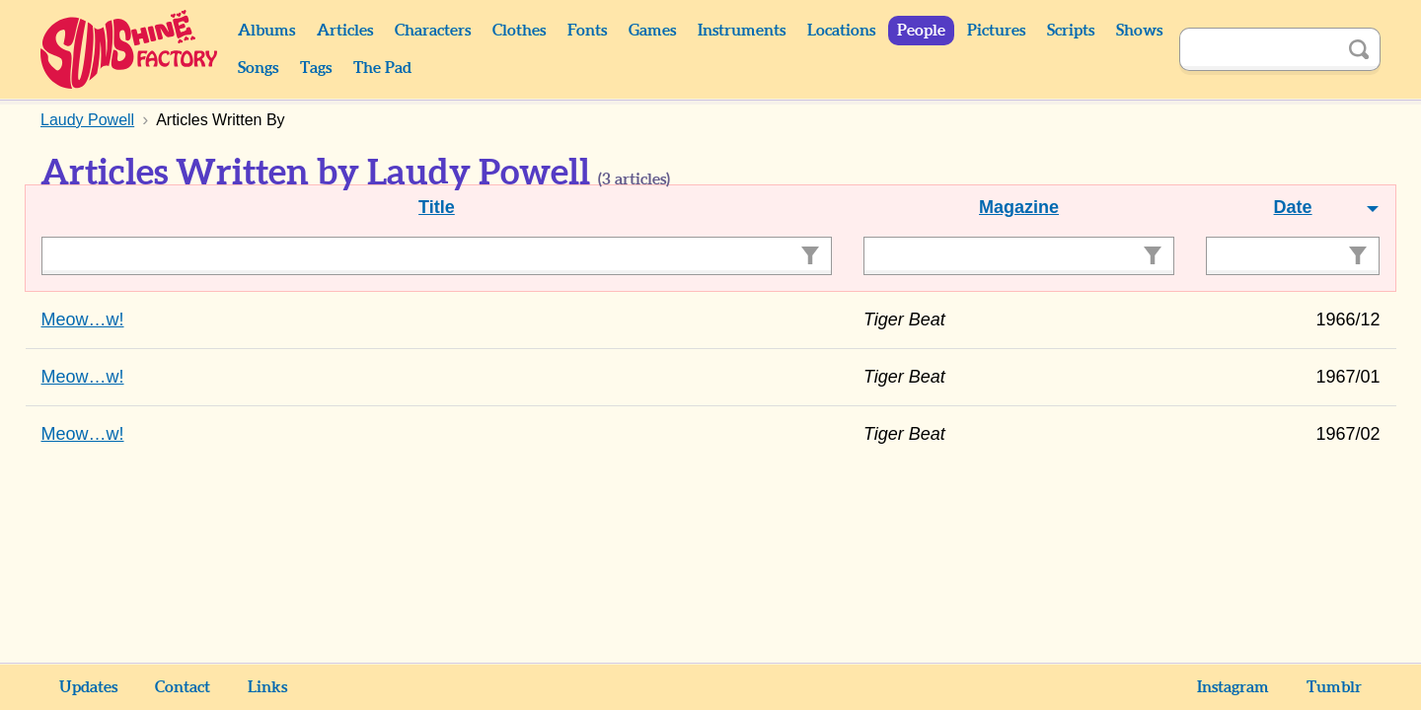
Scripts (1070, 30)
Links (267, 687)
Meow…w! (82, 319)
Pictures (996, 30)
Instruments (741, 30)
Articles (345, 30)
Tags (316, 68)
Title (436, 207)
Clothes (519, 30)
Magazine (1019, 207)
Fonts (587, 30)
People (921, 30)
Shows (1139, 30)
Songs (258, 68)
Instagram (1233, 687)
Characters (433, 30)
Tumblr (1334, 687)
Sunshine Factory (129, 49)
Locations (841, 30)
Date (1293, 207)
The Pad (382, 68)
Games (652, 30)
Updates (88, 687)
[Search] (1258, 49)
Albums (266, 30)
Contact (182, 687)
